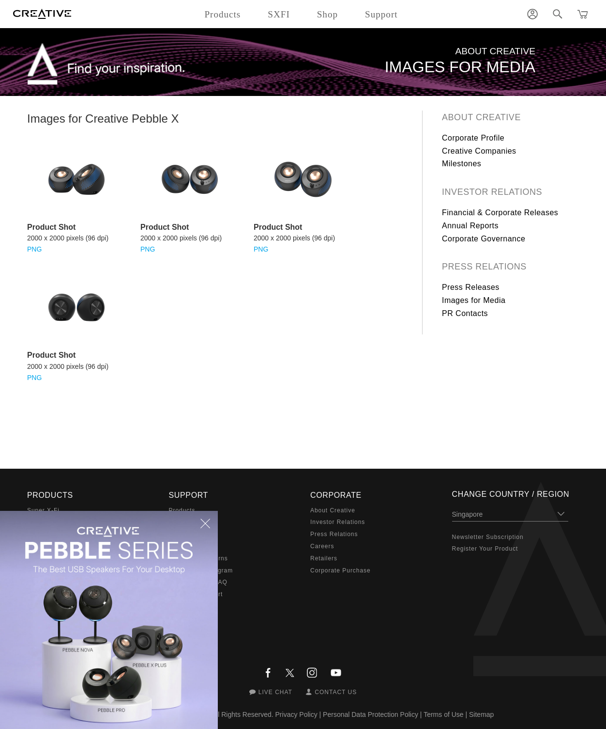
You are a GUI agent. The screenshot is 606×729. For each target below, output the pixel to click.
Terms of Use (443, 714)
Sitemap (481, 714)
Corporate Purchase (340, 570)
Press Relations (484, 266)
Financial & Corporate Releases (500, 212)
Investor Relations (492, 192)
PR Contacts (465, 313)
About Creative (481, 117)
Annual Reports (470, 226)
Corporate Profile (473, 138)
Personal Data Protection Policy (370, 714)
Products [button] (222, 14)
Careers (322, 546)
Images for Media (473, 300)
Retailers (323, 558)
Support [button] (381, 14)
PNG (34, 249)
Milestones (461, 163)
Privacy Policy (296, 714)
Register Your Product (485, 548)
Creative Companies (479, 151)
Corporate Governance (483, 239)
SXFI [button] (278, 14)
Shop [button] (327, 14)
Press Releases (471, 287)
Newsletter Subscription (488, 537)
